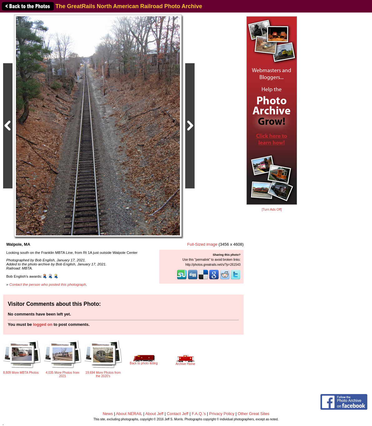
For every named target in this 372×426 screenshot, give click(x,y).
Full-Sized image (202, 244)
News (108, 413)
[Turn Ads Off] (272, 209)
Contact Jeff (177, 413)
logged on (42, 324)
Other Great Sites (253, 413)
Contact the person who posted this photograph (47, 284)
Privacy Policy (222, 413)
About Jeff (154, 413)
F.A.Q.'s (199, 413)
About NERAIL (129, 413)
